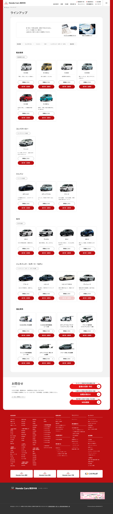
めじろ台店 (23, 458)
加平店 (11, 441)
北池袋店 (34, 431)
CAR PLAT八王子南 (48, 447)
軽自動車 (19, 44)
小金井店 (12, 458)
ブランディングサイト (92, 445)
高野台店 (34, 442)
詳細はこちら (25, 82)
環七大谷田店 (13, 435)
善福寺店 (34, 419)
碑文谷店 (34, 459)
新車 (62, 4)
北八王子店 (23, 450)
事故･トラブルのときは (93, 421)
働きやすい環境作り (92, 443)
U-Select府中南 (47, 432)
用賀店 (45, 421)
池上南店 (34, 457)
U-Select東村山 (47, 436)
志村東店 (34, 435)
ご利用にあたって (91, 455)
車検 (74, 437)
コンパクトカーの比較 (22, 133)
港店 (33, 451)
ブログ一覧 (12, 423)
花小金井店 (12, 461)
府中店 (11, 456)
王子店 (11, 433)
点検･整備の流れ (75, 427)
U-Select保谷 (47, 440)
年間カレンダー (13, 425)
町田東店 (23, 430)
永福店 (34, 423)
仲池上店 (34, 455)
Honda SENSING (59, 429)
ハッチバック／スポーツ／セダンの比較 (26, 268)
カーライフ (98, 4)
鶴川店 (22, 438)
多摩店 (22, 440)
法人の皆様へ (90, 449)
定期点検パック (75, 439)
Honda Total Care (92, 423)
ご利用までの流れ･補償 (62, 453)
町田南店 (23, 432)
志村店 (34, 436)
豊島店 (34, 429)
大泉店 (34, 444)
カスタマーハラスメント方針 (94, 451)
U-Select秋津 (47, 434)
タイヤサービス (76, 445)
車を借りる (73, 4)
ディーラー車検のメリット (78, 429)
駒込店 (11, 432)
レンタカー (59, 449)
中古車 (66, 4)
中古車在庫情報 (59, 439)
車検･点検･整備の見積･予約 (93, 459)
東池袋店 (34, 427)
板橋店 (34, 433)
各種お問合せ (90, 461)
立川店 (22, 449)
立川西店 (23, 447)
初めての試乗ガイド (60, 427)
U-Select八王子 (47, 438)
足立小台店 (12, 437)
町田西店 (23, 436)
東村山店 (23, 421)
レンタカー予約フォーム (62, 455)
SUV (45, 44)
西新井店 (12, 443)
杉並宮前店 (35, 425)
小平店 (11, 463)
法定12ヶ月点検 (76, 433)
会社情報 (90, 439)
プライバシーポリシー (92, 453)
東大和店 (23, 425)
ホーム (7, 7)
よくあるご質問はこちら (18, 397)
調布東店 (12, 452)
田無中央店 (23, 419)
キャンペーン (81, 4)
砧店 (45, 419)
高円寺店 (23, 465)
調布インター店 (13, 454)
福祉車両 (72, 44)
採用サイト (90, 447)
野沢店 (34, 461)
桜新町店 (34, 462)
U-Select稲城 (47, 442)
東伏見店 (23, 423)
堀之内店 (23, 454)
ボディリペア (75, 443)
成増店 (34, 438)
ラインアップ (58, 419)
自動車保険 (90, 425)
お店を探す (56, 4)
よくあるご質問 (91, 465)
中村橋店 (34, 440)
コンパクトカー (28, 44)
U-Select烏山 (47, 428)
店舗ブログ (12, 421)
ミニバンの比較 (21, 178)
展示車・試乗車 (26, 86)
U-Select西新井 (47, 426)
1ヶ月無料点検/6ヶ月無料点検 (79, 431)
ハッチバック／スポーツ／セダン (58, 44)
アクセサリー (58, 431)
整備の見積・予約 (75, 449)
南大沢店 (23, 456)
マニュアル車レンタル (61, 451)
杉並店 (34, 421)
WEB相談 (90, 463)
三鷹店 (11, 450)
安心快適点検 (75, 435)
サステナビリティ (91, 441)
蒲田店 (34, 453)
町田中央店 (23, 434)
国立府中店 (12, 459)
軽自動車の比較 (21, 57)
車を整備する (90, 4)
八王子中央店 (24, 452)
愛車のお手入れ (75, 441)
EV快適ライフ (91, 427)
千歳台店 (34, 464)
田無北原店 (12, 465)
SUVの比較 (20, 223)
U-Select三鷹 (47, 430)
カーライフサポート (92, 419)
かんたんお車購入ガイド (61, 425)
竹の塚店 (12, 439)
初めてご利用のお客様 (92, 429)
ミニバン (38, 44)
